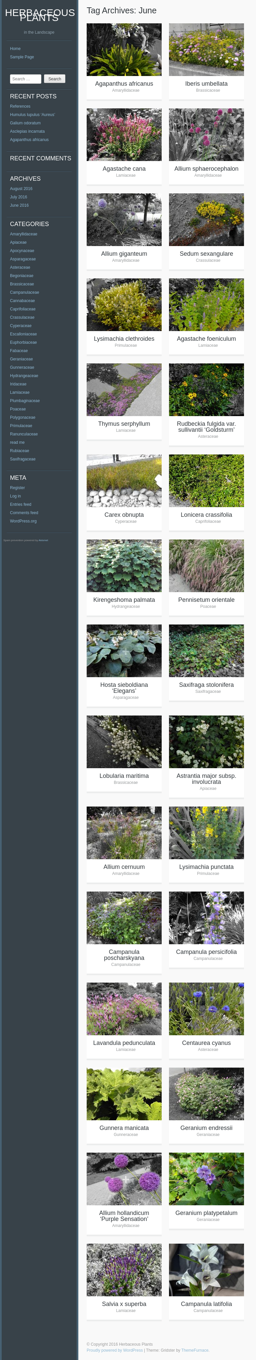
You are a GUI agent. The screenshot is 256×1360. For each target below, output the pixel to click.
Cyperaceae (21, 325)
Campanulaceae (24, 292)
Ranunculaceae (24, 434)
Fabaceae (19, 350)
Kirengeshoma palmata (124, 599)
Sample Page (22, 57)
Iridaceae (18, 384)
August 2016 (21, 188)
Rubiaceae (19, 450)
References (20, 106)
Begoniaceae (21, 275)
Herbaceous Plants (40, 15)
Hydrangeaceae (24, 375)
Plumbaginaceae (25, 400)
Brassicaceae (22, 284)
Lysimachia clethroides (124, 338)
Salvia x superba (124, 1304)
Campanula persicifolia (206, 952)
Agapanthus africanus (29, 139)
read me (17, 442)
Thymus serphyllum (124, 423)
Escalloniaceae (23, 334)
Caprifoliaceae (23, 309)
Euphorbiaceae (23, 342)
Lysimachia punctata (206, 867)
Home (15, 48)
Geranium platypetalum (206, 1213)
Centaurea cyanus (206, 1043)
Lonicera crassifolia (206, 514)
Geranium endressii (206, 1128)
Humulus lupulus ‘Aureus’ (32, 114)
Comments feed (24, 512)
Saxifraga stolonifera (206, 685)
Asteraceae (20, 267)
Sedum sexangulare (206, 253)
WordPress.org (23, 521)
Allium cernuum (124, 867)
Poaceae (18, 409)
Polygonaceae (22, 417)
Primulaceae (21, 425)
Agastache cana (124, 168)
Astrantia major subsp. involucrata (206, 779)
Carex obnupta (124, 514)
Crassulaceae (22, 317)
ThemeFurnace (194, 1350)
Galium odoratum (25, 123)
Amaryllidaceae (23, 234)
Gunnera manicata (124, 1128)
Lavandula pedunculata (124, 1043)
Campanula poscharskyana (124, 955)
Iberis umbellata (206, 83)
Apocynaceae (22, 250)
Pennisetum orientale (206, 599)
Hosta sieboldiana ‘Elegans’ (124, 688)
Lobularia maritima (124, 776)
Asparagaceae (23, 259)
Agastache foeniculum (206, 338)
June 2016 (19, 205)
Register (17, 487)
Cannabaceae (22, 300)
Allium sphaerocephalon (206, 168)
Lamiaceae (20, 392)
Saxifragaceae (23, 459)
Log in (15, 496)
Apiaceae (18, 242)
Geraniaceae (21, 359)
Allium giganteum (124, 253)
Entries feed (20, 504)
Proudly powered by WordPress (115, 1350)
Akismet (43, 540)
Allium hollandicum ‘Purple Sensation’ (124, 1216)
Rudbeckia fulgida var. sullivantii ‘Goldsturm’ (206, 426)
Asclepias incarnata (27, 131)
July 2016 (18, 197)
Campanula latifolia (206, 1304)
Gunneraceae (22, 367)
